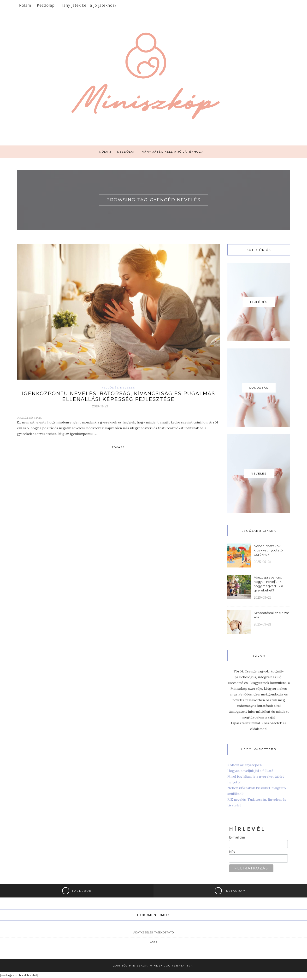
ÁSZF (153, 942)
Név (232, 852)
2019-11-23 (100, 406)
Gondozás (258, 387)
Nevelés (127, 387)
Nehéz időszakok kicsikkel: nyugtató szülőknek (268, 550)
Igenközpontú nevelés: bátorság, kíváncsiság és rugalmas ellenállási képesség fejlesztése (118, 396)
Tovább (118, 447)
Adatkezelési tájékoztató (153, 932)
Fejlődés (110, 387)
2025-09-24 (262, 562)
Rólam (25, 5)
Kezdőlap (46, 5)
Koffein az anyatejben (244, 765)
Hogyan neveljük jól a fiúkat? (250, 771)
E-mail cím (237, 837)
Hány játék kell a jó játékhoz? (88, 5)
